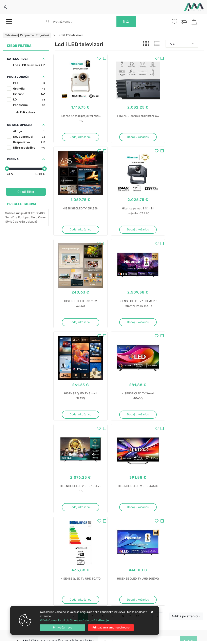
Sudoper (112, 603)
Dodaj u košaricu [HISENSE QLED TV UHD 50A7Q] (129, 404)
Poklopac (24, 217)
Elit (29, 83)
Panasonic (29, 105)
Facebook (66, 463)
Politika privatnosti (115, 491)
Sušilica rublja (116, 539)
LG (29, 99)
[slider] (7, 168)
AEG (27, 213)
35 (137, 421)
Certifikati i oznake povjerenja (123, 509)
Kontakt (60, 491)
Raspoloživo (29, 142)
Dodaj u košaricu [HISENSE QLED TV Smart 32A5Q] (78, 314)
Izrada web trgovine (192, 635)
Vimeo (128, 463)
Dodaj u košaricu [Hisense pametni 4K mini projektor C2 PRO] (78, 224)
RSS (144, 463)
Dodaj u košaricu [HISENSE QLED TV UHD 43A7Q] (78, 404)
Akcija (29, 131)
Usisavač (31, 221)
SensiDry (11, 217)
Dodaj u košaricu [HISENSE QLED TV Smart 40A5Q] (129, 314)
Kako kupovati (64, 497)
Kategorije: (17, 59)
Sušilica (10, 213)
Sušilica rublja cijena (120, 568)
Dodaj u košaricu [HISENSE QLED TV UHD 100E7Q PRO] (181, 314)
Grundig (29, 88)
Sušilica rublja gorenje (121, 546)
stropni (111, 596)
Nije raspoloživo (29, 147)
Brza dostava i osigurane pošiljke (76, 503)
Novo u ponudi (29, 136)
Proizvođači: (18, 77)
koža (22, 221)
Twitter (86, 463)
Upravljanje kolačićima (70, 515)
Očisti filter (26, 192)
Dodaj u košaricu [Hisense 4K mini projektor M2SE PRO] (78, 134)
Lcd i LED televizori (29, 65)
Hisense (29, 94)
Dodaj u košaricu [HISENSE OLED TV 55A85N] (181, 134)
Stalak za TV (115, 575)
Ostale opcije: (19, 125)
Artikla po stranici (185, 421)
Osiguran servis (65, 509)
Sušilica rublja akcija (120, 561)
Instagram (107, 463)
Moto (34, 217)
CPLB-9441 (114, 589)
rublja (20, 213)
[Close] (62, 627)
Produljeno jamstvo (116, 497)
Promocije (110, 503)
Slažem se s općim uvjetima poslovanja (131, 455)
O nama (108, 485)
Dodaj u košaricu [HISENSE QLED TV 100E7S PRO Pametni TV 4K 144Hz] (181, 224)
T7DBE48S (38, 213)
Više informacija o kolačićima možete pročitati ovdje (74, 620)
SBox (110, 582)
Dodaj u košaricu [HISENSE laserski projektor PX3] (129, 134)
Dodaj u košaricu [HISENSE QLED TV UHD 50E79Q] (181, 404)
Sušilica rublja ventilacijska (125, 553)
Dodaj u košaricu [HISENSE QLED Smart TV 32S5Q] (129, 224)
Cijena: (13, 159)
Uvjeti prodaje (64, 485)
